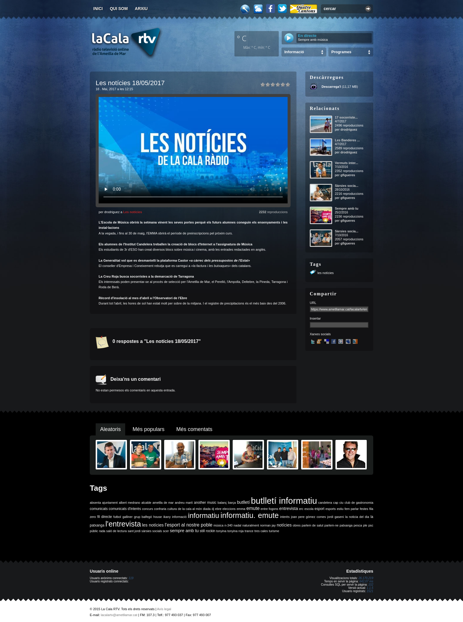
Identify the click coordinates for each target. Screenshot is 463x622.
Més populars (148, 429)
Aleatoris (110, 429)
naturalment (250, 525)
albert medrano (129, 502)
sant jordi (134, 531)
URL (313, 302)
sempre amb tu (184, 530)
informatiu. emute (250, 515)
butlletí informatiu (284, 501)
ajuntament (110, 502)
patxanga (346, 525)
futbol (117, 517)
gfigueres (347, 175)
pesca (358, 525)
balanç (222, 502)
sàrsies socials (151, 531)
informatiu (203, 515)
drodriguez (348, 129)
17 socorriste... (346, 117)
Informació (294, 52)
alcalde (146, 502)
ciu (341, 502)
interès (285, 517)
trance (249, 531)
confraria (160, 509)
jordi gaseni (335, 517)
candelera (325, 502)
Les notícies (132, 212)
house (157, 517)
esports (330, 509)
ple (365, 525)
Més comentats (194, 429)
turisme (274, 531)
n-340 (228, 525)
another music (205, 502)
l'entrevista (123, 524)
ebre (218, 509)
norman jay (268, 525)
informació (179, 517)
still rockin (207, 531)
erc (301, 509)
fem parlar (352, 509)
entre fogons (269, 509)
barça (232, 502)
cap (335, 502)
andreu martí (184, 502)
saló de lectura (116, 531)
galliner (128, 517)
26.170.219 (365, 578)
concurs (147, 509)
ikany (167, 517)
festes (364, 509)
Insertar (315, 318)
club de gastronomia (359, 502)
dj (213, 509)
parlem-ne (332, 525)
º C (242, 38)
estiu (340, 509)
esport (319, 509)
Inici (98, 8)
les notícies (325, 273)
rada (102, 531)
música (218, 525)
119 (130, 578)
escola (309, 509)
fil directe (104, 517)
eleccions (228, 509)
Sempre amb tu (346, 208)
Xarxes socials (320, 334)
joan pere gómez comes (308, 517)
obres (297, 525)
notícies (284, 525)
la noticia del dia (357, 517)
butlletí (243, 502)
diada (207, 509)
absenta (95, 502)
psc (370, 525)
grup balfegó (143, 517)
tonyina (221, 531)
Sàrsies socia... (346, 185)
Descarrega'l (331, 86)
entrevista (288, 508)
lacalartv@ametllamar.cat (119, 615)
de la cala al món (190, 509)
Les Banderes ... (347, 140)
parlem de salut (312, 525)
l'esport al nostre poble (188, 524)
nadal (237, 525)
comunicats (99, 509)
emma (241, 509)
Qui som (119, 8)
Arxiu (141, 8)
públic (94, 531)
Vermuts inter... (346, 163)
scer (166, 531)
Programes (341, 52)
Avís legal (164, 609)
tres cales (261, 531)
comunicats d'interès (125, 509)
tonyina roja (235, 531)
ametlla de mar (163, 502)
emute (253, 508)
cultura (172, 509)
